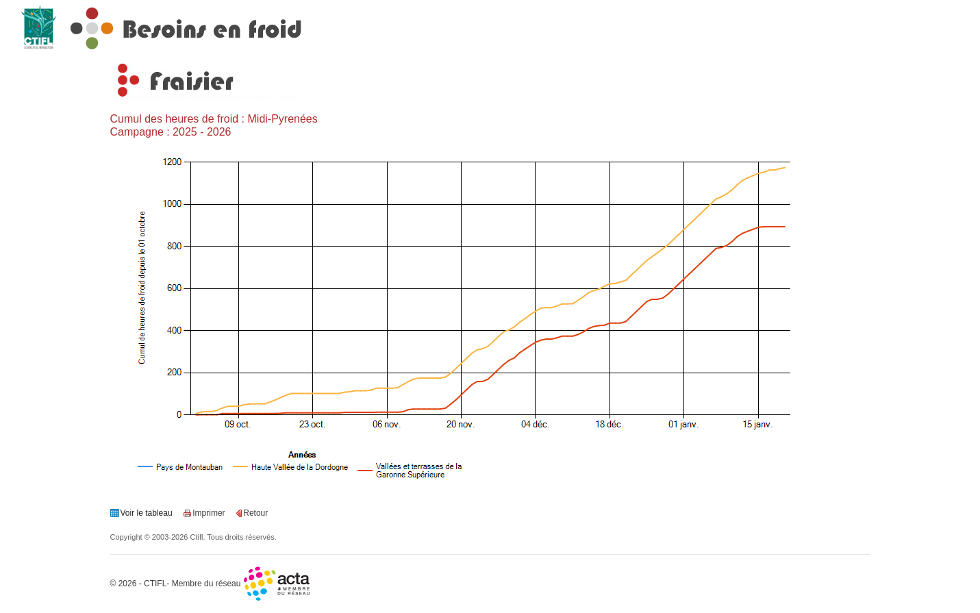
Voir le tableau (147, 513)
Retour (255, 513)
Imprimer (208, 513)
